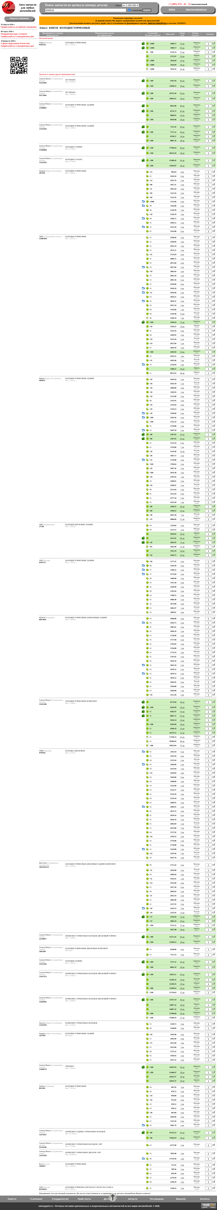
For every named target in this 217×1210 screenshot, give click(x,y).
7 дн (182, 318)
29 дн (182, 56)
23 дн (182, 60)
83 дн (182, 48)
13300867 (43, 108)
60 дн (182, 106)
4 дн (182, 172)
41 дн (182, 69)
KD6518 (42, 45)
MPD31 (42, 380)
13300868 (43, 150)
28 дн (182, 65)
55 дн (182, 44)
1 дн (182, 259)
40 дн (182, 373)
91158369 (42, 83)
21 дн (182, 733)
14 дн (182, 326)
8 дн (182, 231)
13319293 (43, 162)
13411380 (42, 704)
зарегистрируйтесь (157, 23)
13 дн (182, 314)
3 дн (182, 197)
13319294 (43, 129)
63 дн (182, 716)
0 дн (182, 202)
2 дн (182, 180)
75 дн (182, 322)
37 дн (182, 52)
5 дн (182, 223)
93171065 (43, 95)
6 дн (182, 176)
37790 (41, 526)
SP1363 (42, 173)
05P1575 (42, 562)
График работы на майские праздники (18, 27)
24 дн (182, 115)
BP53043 (42, 619)
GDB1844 (43, 238)
